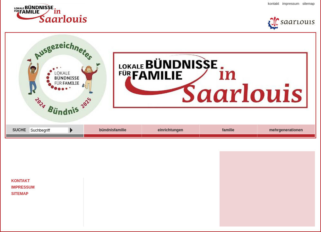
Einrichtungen (170, 130)
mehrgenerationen (286, 130)
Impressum (290, 3)
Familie (228, 130)
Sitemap (308, 3)
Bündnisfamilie (112, 130)
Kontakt (273, 3)
